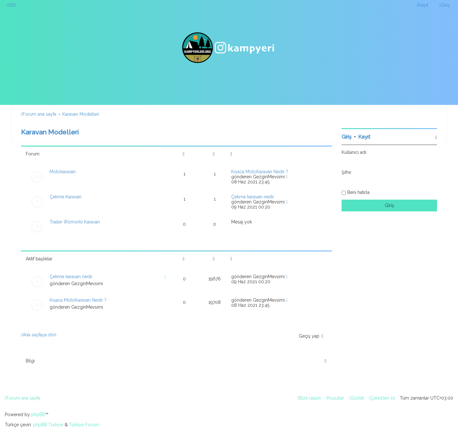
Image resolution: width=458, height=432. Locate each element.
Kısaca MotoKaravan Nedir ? (259, 171)
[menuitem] (11, 5)
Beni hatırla (358, 192)
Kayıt (364, 137)
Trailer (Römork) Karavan (75, 221)
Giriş (346, 137)
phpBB (38, 414)
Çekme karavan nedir (252, 196)
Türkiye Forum (84, 424)
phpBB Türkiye (48, 424)
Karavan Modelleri (50, 132)
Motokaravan (63, 171)
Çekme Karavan (65, 196)
